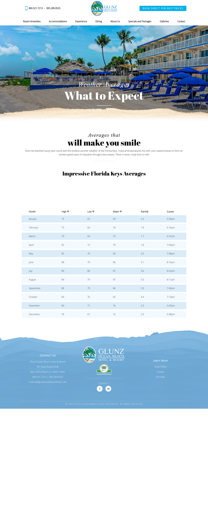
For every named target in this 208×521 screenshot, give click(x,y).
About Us (115, 21)
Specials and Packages (139, 21)
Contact (181, 21)
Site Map (160, 376)
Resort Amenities (31, 21)
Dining (98, 21)
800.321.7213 (36, 8)
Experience (81, 21)
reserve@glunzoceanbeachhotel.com (48, 382)
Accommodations (58, 21)
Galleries (164, 21)
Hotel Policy (160, 366)
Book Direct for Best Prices (163, 8)
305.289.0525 (53, 8)
